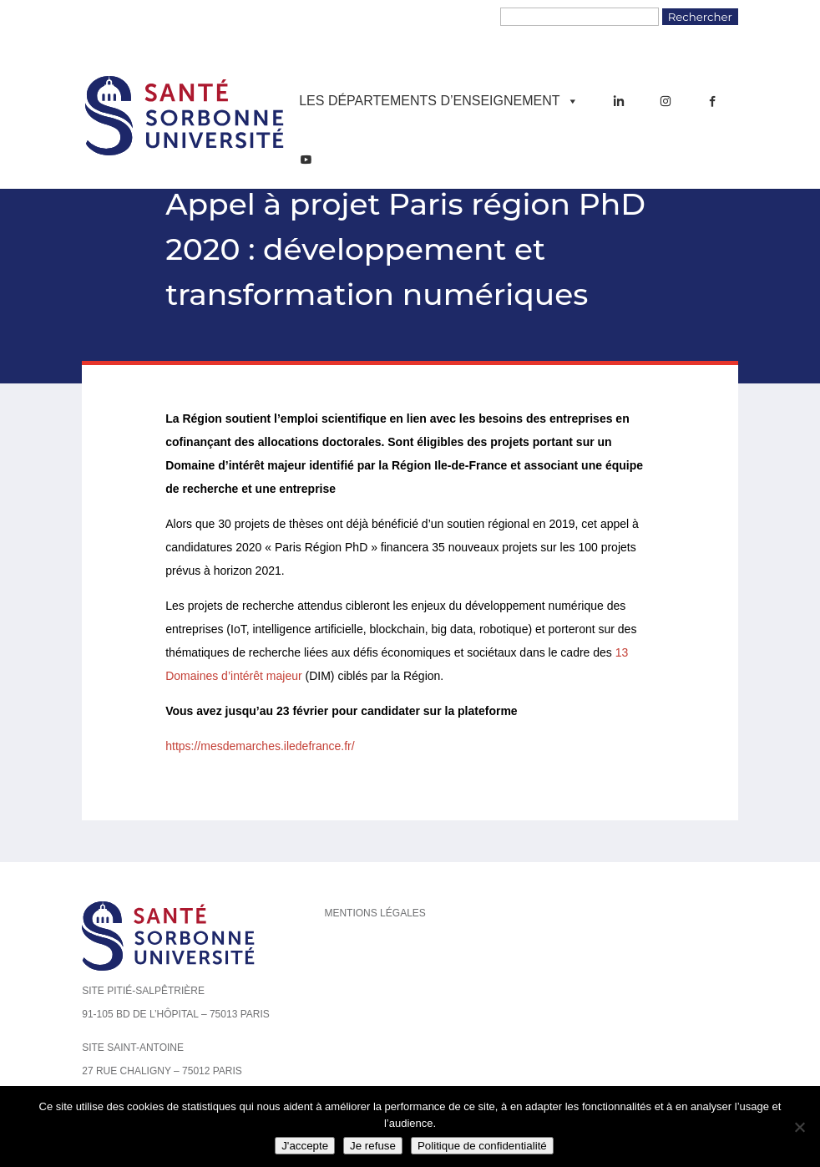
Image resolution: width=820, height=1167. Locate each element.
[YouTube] (305, 159)
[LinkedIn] (618, 101)
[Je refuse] (799, 1127)
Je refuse (373, 1145)
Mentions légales (374, 913)
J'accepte (304, 1145)
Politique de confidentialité (482, 1145)
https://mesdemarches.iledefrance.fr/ (259, 746)
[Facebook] (712, 101)
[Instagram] (665, 101)
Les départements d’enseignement (438, 101)
